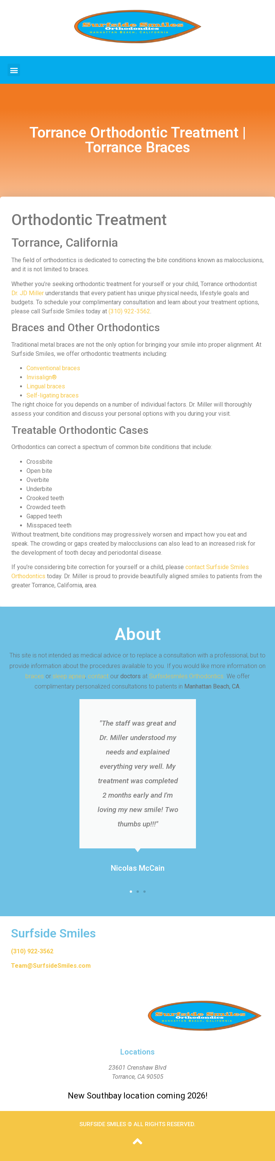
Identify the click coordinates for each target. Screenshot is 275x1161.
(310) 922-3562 (129, 311)
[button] (14, 70)
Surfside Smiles (53, 933)
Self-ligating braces (52, 395)
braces (34, 676)
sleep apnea (69, 676)
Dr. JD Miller (27, 293)
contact (98, 676)
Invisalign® (41, 377)
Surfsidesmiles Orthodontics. (187, 676)
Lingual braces (45, 386)
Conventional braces (53, 368)
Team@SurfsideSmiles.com (51, 965)
